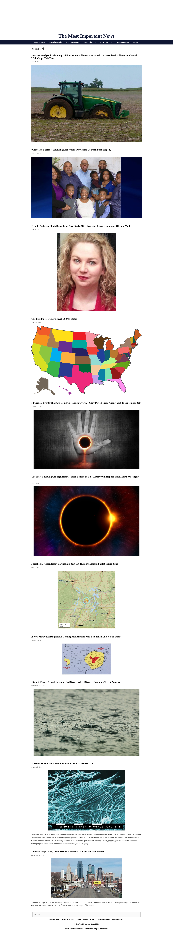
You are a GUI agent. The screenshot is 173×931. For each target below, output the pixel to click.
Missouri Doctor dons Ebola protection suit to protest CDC (62, 763)
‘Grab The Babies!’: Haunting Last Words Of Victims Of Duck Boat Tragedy (71, 149)
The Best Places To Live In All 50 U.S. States (54, 318)
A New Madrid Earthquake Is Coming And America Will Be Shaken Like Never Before (76, 636)
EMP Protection (106, 42)
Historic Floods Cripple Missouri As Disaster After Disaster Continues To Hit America (75, 682)
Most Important (123, 42)
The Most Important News (86, 36)
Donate (136, 42)
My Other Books (55, 42)
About (85, 919)
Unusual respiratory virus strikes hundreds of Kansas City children (67, 851)
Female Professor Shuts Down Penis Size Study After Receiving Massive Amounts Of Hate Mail (80, 226)
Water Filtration (90, 42)
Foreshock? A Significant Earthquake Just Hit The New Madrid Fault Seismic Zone (74, 563)
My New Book (39, 42)
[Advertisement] (86, 17)
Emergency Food (72, 42)
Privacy (92, 919)
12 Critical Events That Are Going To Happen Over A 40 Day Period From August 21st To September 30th (86, 402)
